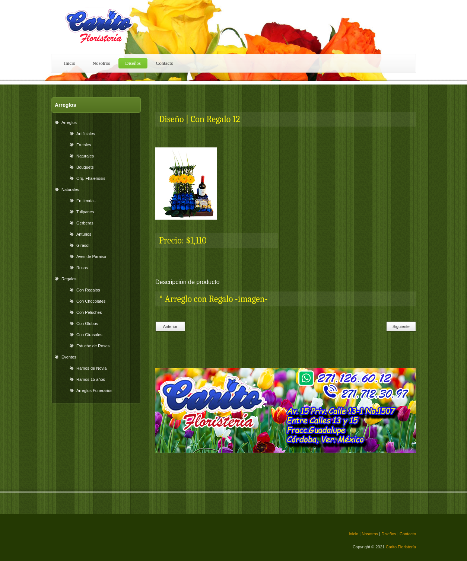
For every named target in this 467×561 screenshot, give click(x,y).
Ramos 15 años (90, 379)
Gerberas (84, 223)
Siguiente (401, 326)
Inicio (69, 63)
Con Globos (87, 323)
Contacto (165, 63)
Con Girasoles (89, 334)
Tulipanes (85, 212)
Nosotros (101, 63)
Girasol (82, 245)
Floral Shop (103, 27)
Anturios (83, 234)
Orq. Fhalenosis (90, 178)
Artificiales (85, 133)
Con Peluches (89, 312)
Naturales (85, 156)
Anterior (170, 326)
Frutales (83, 145)
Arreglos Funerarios (94, 390)
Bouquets (84, 167)
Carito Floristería (401, 547)
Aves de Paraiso (91, 256)
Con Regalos (88, 290)
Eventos (68, 357)
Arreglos (69, 122)
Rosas (82, 267)
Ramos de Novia (91, 368)
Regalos (68, 279)
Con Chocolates (90, 301)
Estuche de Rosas (92, 346)
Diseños (133, 63)
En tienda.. (86, 200)
